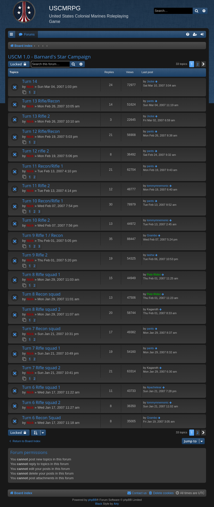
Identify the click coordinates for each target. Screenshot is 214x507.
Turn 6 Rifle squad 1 (41, 387)
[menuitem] (26, 34)
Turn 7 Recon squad (41, 328)
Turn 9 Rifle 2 (34, 255)
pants (150, 100)
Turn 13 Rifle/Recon (41, 101)
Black (98, 503)
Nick (30, 87)
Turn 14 (29, 81)
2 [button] (198, 64)
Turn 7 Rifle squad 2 (41, 368)
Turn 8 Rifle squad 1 (41, 274)
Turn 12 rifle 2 (35, 151)
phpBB (92, 499)
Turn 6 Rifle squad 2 (41, 402)
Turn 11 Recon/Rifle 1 (42, 166)
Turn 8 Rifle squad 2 (41, 309)
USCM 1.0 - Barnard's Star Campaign (49, 56)
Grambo (152, 235)
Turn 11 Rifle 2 (36, 185)
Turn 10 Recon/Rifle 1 (42, 201)
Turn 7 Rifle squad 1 (41, 348)
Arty (116, 503)
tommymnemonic (158, 185)
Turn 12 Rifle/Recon (41, 131)
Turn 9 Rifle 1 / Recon (42, 235)
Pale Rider (154, 274)
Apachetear (154, 387)
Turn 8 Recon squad (41, 294)
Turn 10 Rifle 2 (36, 220)
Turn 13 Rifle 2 (36, 116)
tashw (150, 254)
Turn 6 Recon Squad (41, 417)
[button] (203, 64)
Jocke (150, 81)
